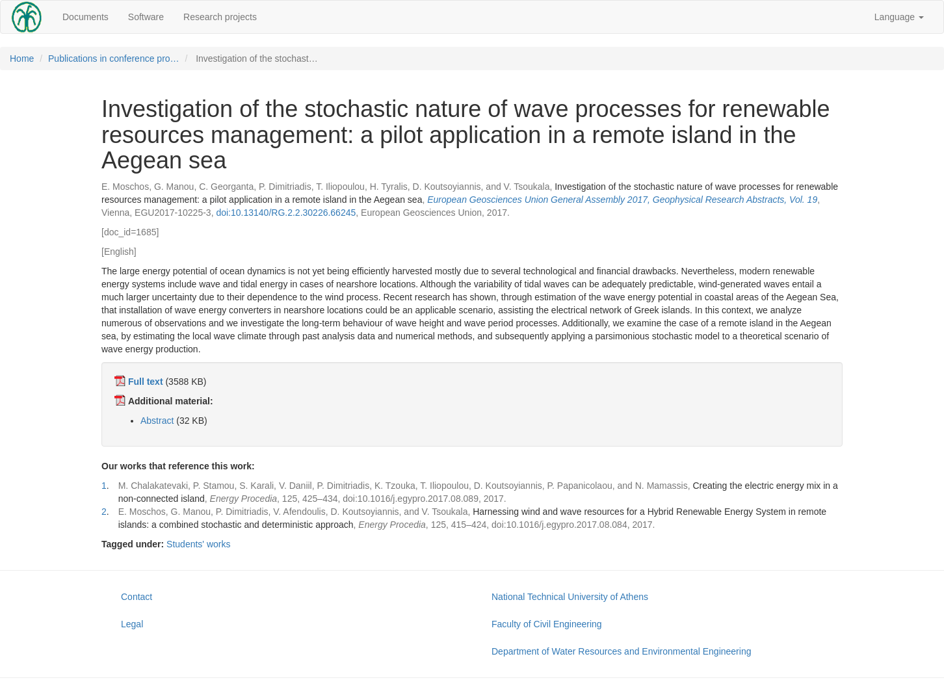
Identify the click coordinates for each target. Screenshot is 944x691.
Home (22, 58)
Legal (132, 624)
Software (146, 17)
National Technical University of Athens (570, 597)
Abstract (157, 420)
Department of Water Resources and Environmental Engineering (621, 651)
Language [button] (899, 17)
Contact (136, 597)
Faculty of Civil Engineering (547, 624)
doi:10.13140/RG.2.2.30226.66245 (286, 212)
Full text (145, 381)
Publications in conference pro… (113, 58)
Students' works (198, 544)
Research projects (220, 17)
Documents (85, 17)
